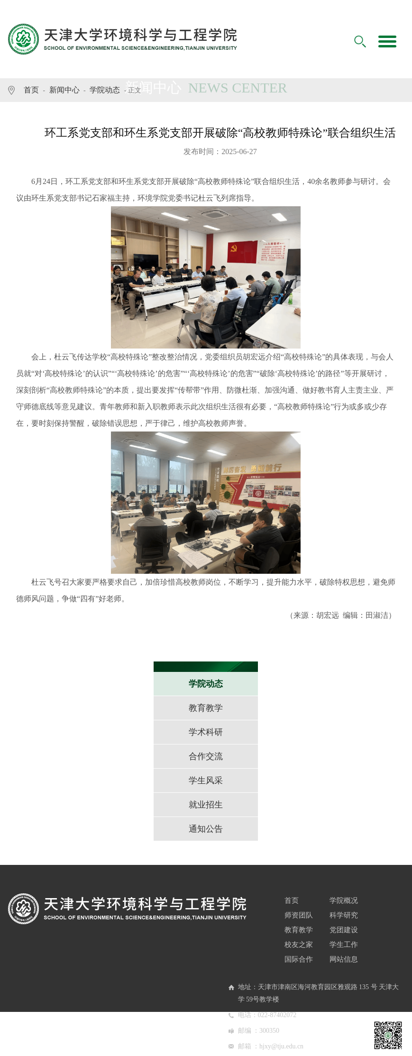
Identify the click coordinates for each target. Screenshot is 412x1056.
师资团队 (298, 915)
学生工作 (344, 944)
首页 (31, 90)
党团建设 (344, 930)
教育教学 (298, 930)
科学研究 (344, 915)
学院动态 (105, 90)
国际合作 (298, 959)
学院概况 (344, 900)
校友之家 (298, 944)
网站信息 (344, 959)
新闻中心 (64, 90)
